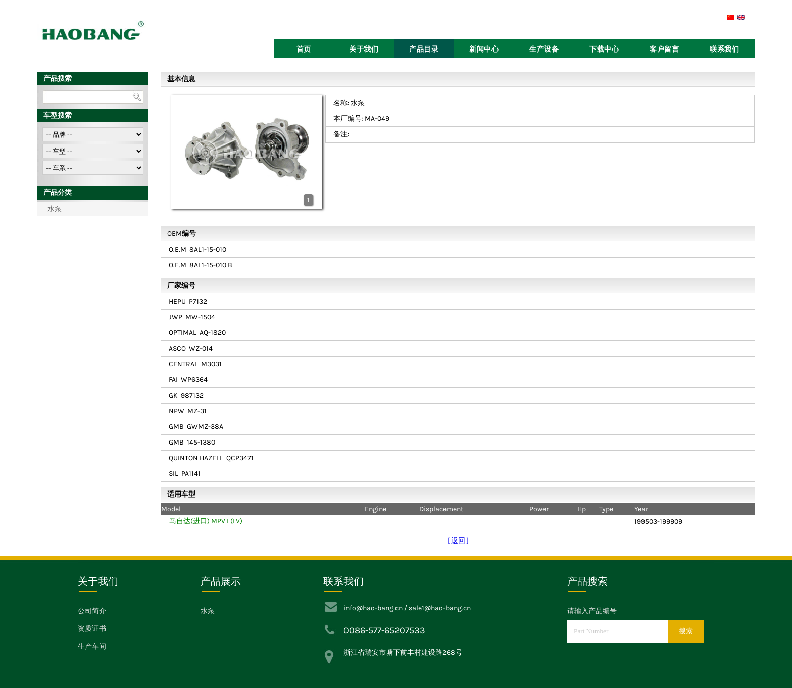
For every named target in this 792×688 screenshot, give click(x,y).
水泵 (54, 209)
